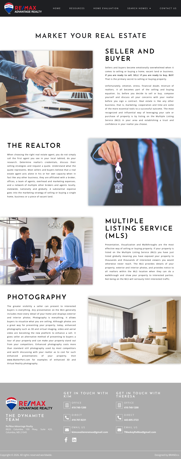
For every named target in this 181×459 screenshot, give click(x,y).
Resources (77, 8)
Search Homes (139, 8)
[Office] (67, 405)
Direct (77, 415)
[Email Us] (67, 429)
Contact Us (168, 8)
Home (57, 8)
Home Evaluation (106, 8)
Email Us (78, 427)
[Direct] (67, 417)
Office (77, 402)
